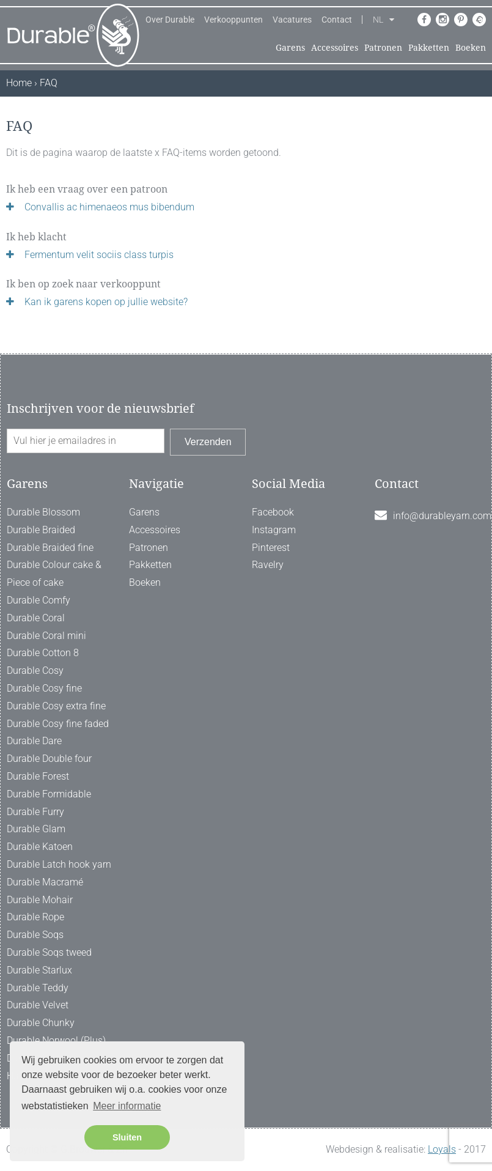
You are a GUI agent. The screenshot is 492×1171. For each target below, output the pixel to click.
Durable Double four (49, 758)
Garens (290, 48)
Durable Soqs (35, 934)
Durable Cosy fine (44, 688)
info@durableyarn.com (442, 516)
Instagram (274, 530)
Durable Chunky (41, 1023)
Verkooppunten (233, 19)
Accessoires (334, 48)
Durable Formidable (49, 794)
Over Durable (169, 19)
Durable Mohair (40, 900)
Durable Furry (35, 812)
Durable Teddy (37, 988)
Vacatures (292, 19)
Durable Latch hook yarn (59, 864)
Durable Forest (38, 776)
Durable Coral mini (46, 635)
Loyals (442, 1149)
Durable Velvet (37, 1005)
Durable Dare (34, 741)
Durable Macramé (45, 882)
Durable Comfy (38, 600)
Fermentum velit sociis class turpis (99, 254)
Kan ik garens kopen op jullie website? (106, 302)
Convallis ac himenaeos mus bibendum (109, 207)
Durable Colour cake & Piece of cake (54, 573)
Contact (336, 19)
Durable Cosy (35, 670)
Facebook (273, 512)
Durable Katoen (40, 846)
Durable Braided (41, 530)
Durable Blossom (43, 512)
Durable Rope (35, 917)
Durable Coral (36, 618)
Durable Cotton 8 (43, 653)
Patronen (383, 48)
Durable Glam (36, 829)
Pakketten (428, 48)
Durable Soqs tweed (49, 952)
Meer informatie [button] (127, 1106)
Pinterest (271, 547)
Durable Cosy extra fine (56, 706)
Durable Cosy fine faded (58, 724)
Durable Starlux (39, 970)
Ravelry (268, 565)
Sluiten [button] (127, 1137)
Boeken (470, 48)
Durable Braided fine (50, 547)
